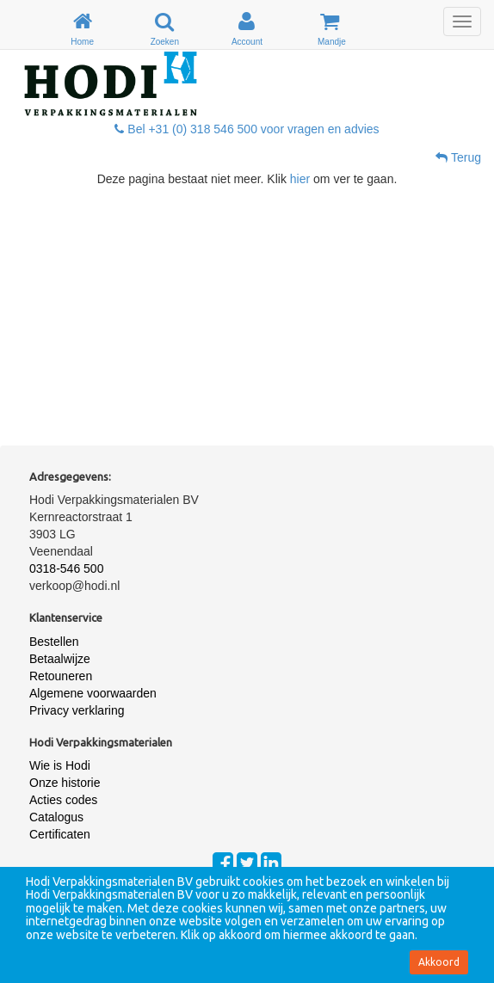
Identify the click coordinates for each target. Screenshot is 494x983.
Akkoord (439, 962)
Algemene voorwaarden (93, 693)
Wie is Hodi (59, 765)
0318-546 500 (66, 568)
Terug (458, 157)
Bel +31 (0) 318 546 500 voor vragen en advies (246, 129)
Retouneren (60, 676)
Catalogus (56, 817)
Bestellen (54, 641)
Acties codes (63, 800)
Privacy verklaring (76, 710)
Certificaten (59, 834)
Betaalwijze (59, 659)
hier (300, 179)
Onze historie (64, 782)
